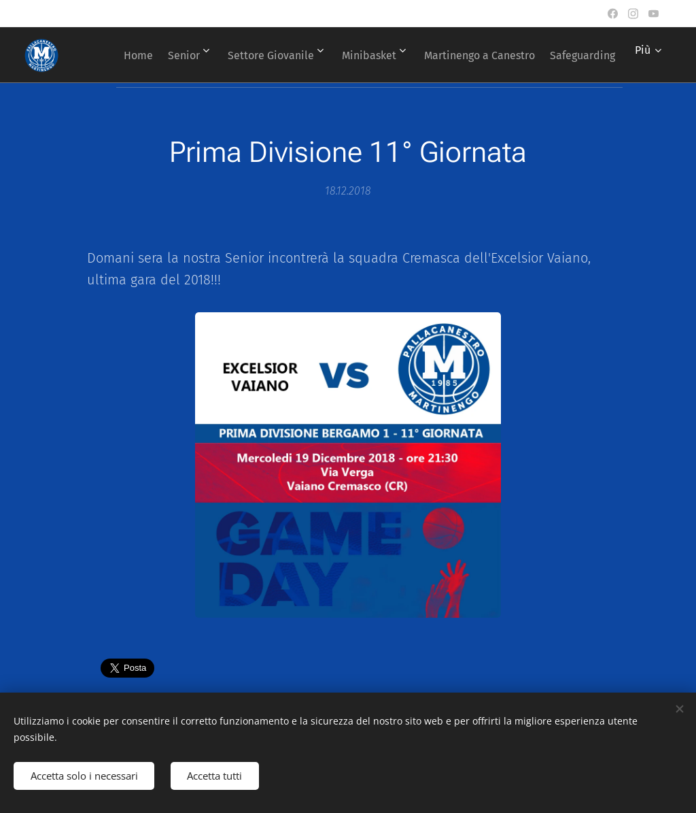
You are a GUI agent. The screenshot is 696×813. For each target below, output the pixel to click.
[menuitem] (186, 55)
